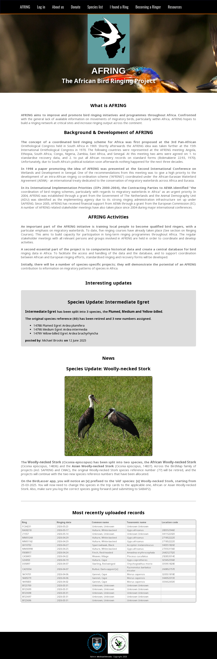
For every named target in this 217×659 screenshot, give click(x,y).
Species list (95, 7)
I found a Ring (119, 7)
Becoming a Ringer (148, 7)
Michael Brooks (104, 656)
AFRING (25, 7)
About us (58, 7)
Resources (174, 7)
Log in (41, 7)
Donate (76, 7)
